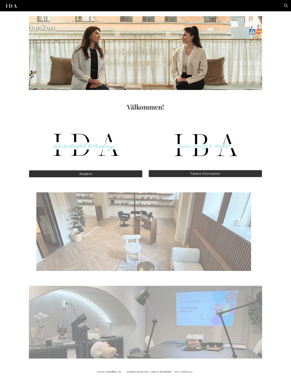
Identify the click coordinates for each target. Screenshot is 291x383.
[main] (145, 107)
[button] (286, 6)
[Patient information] (205, 173)
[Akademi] (85, 173)
